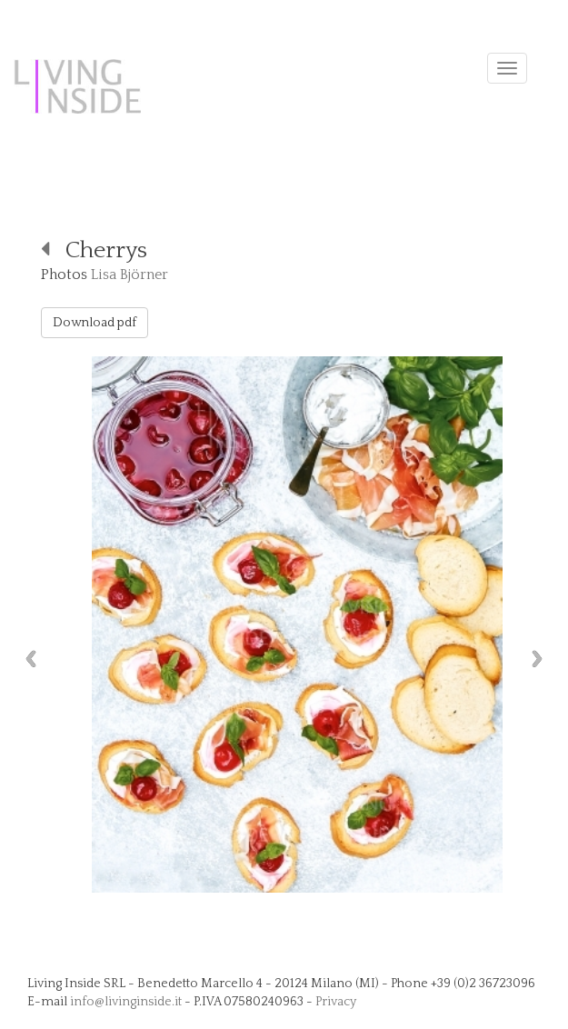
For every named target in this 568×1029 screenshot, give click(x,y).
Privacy (335, 1001)
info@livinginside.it (126, 1001)
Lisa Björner (129, 274)
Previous (26, 658)
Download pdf (94, 322)
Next (541, 658)
